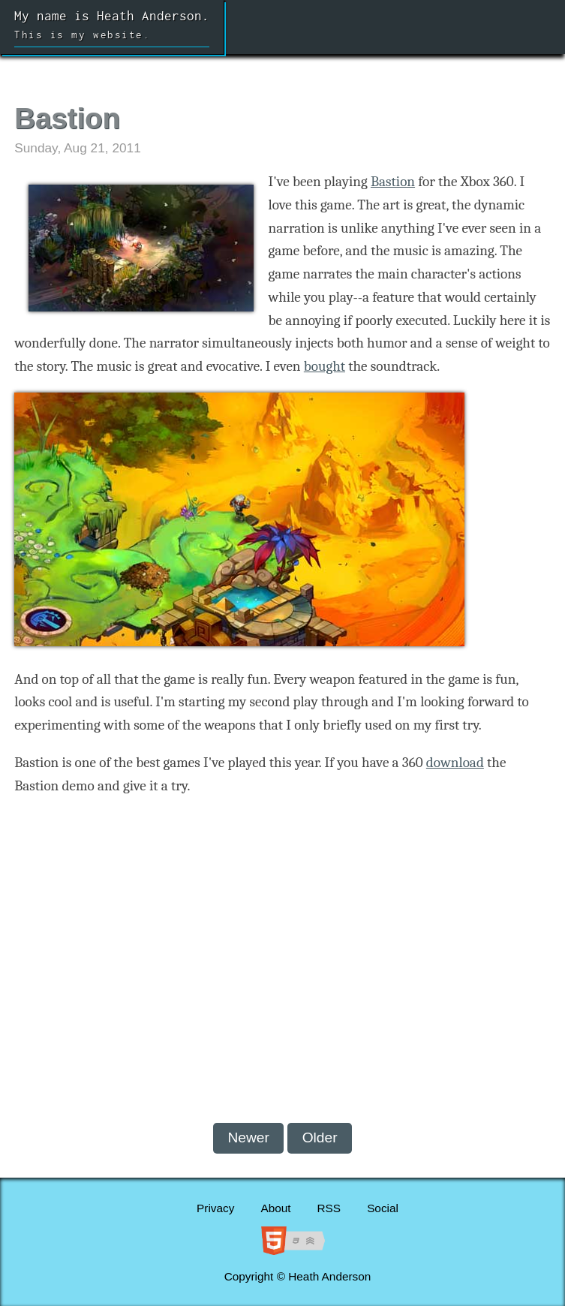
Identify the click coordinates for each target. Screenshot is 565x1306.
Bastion (393, 181)
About (275, 1208)
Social (382, 1208)
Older (320, 1137)
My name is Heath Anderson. (111, 27)
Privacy (215, 1208)
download (455, 762)
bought (324, 366)
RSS (329, 1208)
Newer (248, 1137)
